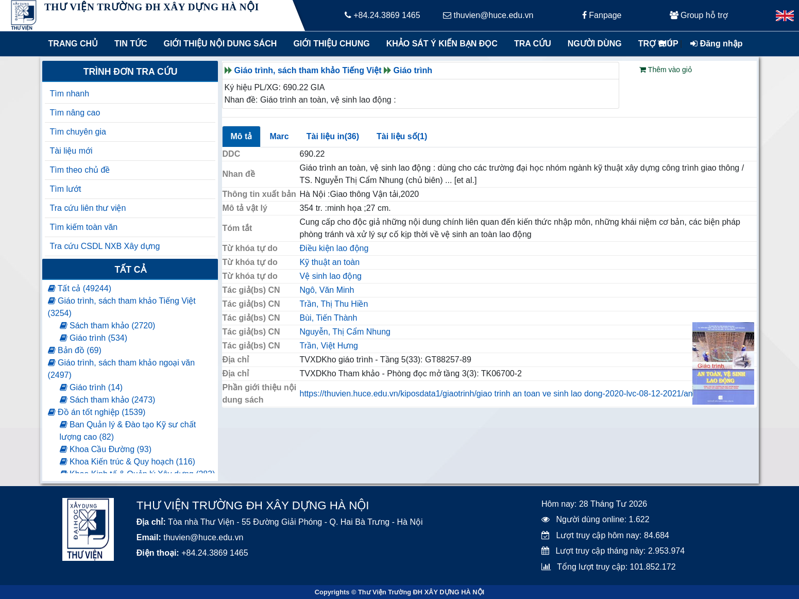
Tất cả (130, 269)
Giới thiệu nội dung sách (218, 43)
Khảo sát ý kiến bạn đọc (439, 43)
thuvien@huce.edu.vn (488, 15)
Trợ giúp (658, 43)
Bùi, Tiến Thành (329, 317)
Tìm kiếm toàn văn (84, 227)
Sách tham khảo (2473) (108, 399)
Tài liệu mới (71, 150)
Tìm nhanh (69, 93)
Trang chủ (73, 43)
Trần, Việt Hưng (329, 345)
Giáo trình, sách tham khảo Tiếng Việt (308, 70)
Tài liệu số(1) (402, 136)
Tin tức (130, 43)
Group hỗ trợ (699, 15)
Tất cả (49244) (79, 288)
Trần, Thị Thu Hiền (334, 304)
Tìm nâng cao (75, 112)
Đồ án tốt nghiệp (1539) (97, 412)
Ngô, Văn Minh (327, 290)
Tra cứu (532, 43)
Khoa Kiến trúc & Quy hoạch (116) (127, 461)
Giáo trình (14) (91, 387)
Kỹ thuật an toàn (330, 262)
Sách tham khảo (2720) (108, 325)
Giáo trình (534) (94, 338)
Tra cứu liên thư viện (88, 208)
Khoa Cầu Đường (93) (105, 449)
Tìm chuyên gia (78, 131)
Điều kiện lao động (334, 248)
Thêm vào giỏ (665, 69)
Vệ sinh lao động (331, 276)
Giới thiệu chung (330, 43)
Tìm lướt (65, 189)
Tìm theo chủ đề (80, 169)
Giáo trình (413, 70)
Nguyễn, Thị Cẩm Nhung (345, 331)
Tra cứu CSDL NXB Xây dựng (105, 246)
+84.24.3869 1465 (382, 15)
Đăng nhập (716, 43)
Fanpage (602, 15)
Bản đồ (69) (74, 350)
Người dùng (595, 43)
